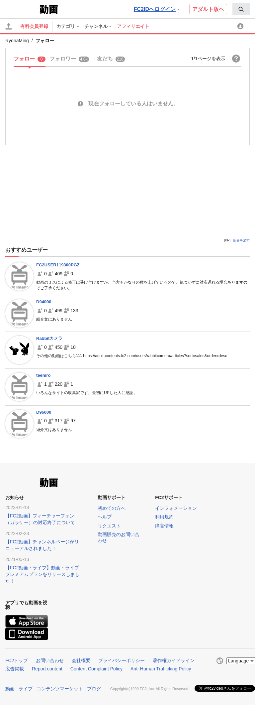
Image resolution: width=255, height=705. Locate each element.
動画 (10, 688)
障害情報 (164, 525)
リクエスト (109, 525)
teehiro (43, 375)
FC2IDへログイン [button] (157, 9)
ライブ (26, 688)
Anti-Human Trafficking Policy (160, 668)
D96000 (43, 412)
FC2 (21, 8)
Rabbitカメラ (49, 338)
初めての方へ (112, 508)
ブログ (94, 688)
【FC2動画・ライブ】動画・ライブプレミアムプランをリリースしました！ (42, 574)
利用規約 (164, 516)
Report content (47, 668)
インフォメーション (176, 508)
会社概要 (81, 660)
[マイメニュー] (241, 26)
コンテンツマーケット (60, 688)
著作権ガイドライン (174, 660)
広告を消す (241, 240)
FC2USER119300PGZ (58, 264)
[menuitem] (241, 9)
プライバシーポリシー (121, 660)
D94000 (43, 301)
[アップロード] (8, 26)
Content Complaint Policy (96, 668)
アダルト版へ (208, 9)
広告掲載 (14, 668)
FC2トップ (16, 660)
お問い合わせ (50, 660)
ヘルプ (105, 516)
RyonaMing (17, 40)
